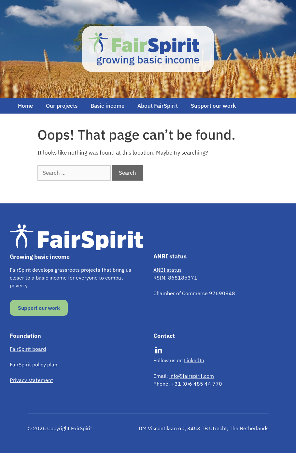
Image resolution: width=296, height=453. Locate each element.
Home (25, 105)
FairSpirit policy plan (33, 364)
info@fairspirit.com (191, 376)
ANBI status (167, 270)
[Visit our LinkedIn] (158, 350)
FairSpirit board (28, 349)
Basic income (107, 105)
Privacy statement (31, 380)
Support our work (213, 105)
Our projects (62, 105)
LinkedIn (194, 360)
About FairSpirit (157, 105)
